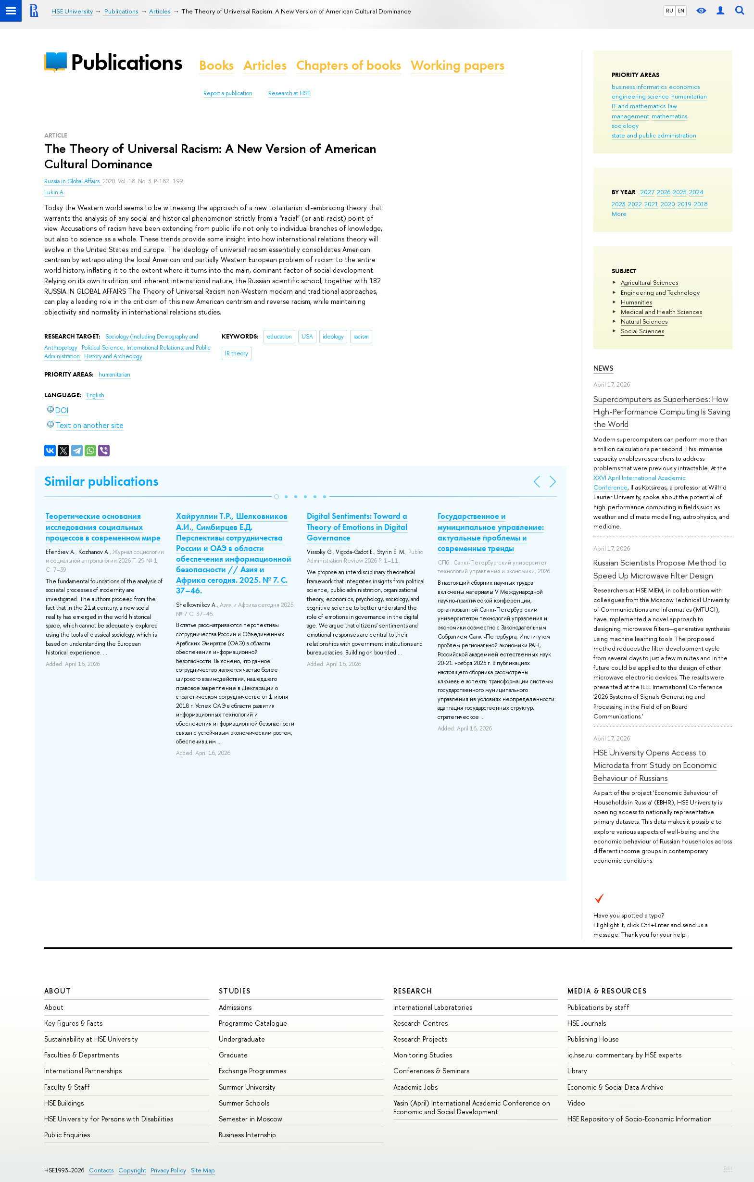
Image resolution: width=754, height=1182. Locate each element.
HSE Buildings (64, 1102)
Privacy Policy (168, 1170)
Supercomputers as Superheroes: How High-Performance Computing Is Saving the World (661, 411)
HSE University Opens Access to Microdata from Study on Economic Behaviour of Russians (655, 765)
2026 (663, 192)
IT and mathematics (639, 105)
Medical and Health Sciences (661, 311)
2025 (680, 192)
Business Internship (247, 1134)
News (603, 368)
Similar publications (101, 481)
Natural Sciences (644, 321)
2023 (619, 204)
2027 (647, 192)
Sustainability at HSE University (91, 1039)
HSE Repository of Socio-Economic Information (639, 1118)
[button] (276, 497)
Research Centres (420, 1023)
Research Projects (420, 1039)
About (57, 990)
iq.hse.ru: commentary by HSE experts (624, 1054)
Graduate (233, 1054)
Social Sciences (642, 331)
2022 (635, 204)
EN (681, 10)
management (630, 116)
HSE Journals (586, 1023)
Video (576, 1102)
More (619, 213)
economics (684, 86)
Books (216, 65)
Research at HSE (289, 93)
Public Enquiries (67, 1134)
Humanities (636, 302)
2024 (696, 192)
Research (413, 990)
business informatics (639, 86)
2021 (651, 204)
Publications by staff (598, 1007)
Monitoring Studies (422, 1054)
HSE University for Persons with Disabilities (108, 1118)
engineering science (640, 96)
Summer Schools (244, 1102)
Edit (728, 1168)
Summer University (247, 1087)
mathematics (669, 116)
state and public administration (654, 135)
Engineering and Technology (660, 292)
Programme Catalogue (253, 1023)
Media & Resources (607, 990)
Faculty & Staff (67, 1087)
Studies (235, 990)
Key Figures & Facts (73, 1023)
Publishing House (593, 1039)
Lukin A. (54, 192)
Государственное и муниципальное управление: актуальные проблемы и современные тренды (491, 532)
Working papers (457, 65)
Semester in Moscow (250, 1118)
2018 (701, 204)
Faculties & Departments (81, 1054)
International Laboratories (432, 1007)
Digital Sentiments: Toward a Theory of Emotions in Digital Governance (357, 526)
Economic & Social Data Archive (615, 1087)
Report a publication (227, 93)
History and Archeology (113, 356)
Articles (265, 65)
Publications (126, 61)
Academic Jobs (415, 1087)
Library (577, 1070)
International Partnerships (83, 1070)
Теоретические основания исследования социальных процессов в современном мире (103, 526)
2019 (684, 204)
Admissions (235, 1007)
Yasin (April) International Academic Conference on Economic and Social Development (471, 1107)
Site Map (203, 1170)
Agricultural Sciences (649, 282)
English (95, 395)
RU (669, 10)
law (672, 105)
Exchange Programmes (252, 1070)
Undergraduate (242, 1039)
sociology (625, 125)
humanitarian (689, 96)
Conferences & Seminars (431, 1070)
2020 (668, 204)
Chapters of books (348, 65)
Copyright (132, 1170)
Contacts (101, 1170)
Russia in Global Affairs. (73, 181)
